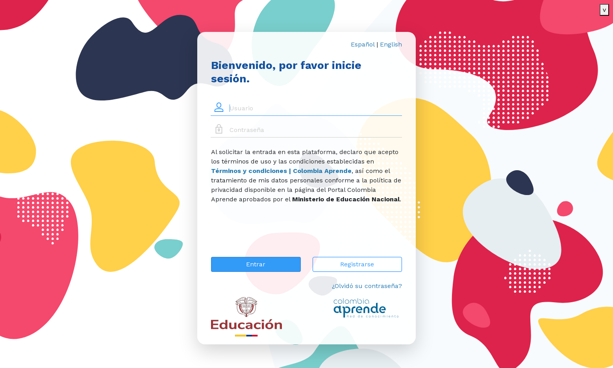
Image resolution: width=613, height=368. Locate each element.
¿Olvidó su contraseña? (367, 286)
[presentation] (271, 235)
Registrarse (357, 264)
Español (362, 44)
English (391, 44)
